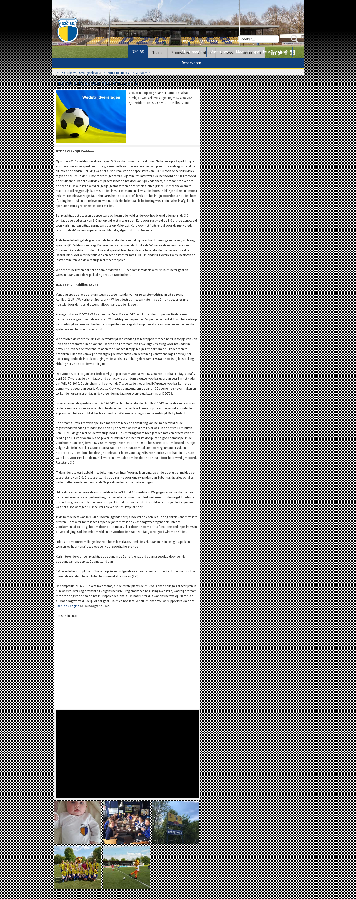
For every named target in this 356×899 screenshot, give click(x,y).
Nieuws (72, 73)
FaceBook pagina (67, 606)
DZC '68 (60, 73)
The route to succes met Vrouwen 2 (126, 73)
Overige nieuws (89, 73)
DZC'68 (137, 51)
